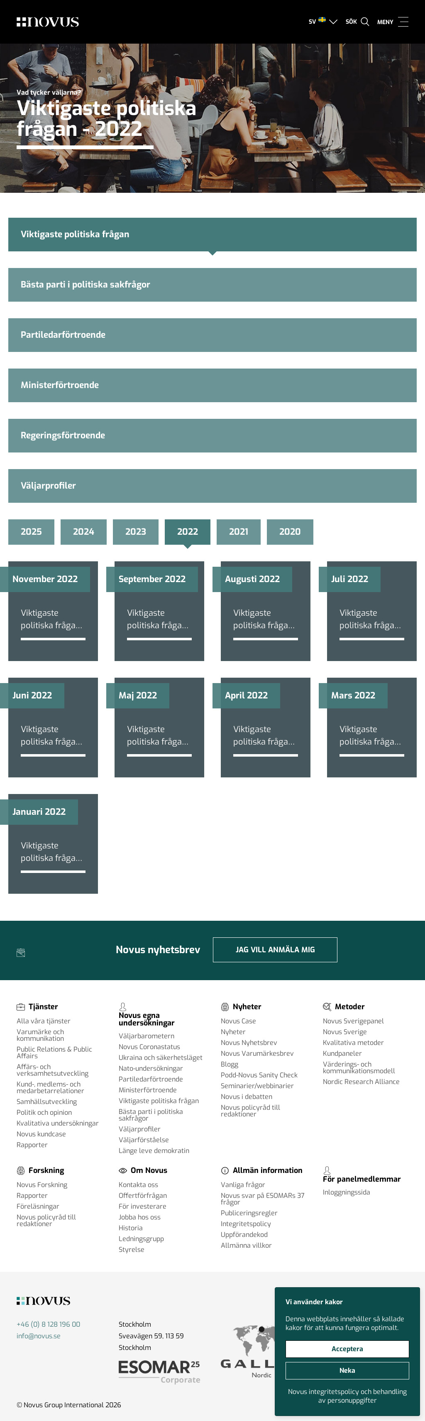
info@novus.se (39, 1336)
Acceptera (347, 1349)
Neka (347, 1370)
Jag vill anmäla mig (275, 950)
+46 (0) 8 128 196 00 (48, 1324)
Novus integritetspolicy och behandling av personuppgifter (347, 1396)
